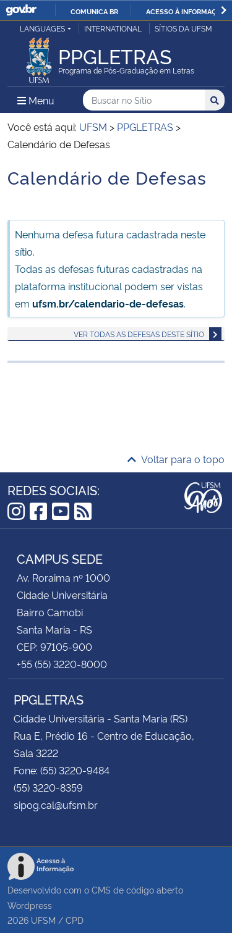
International (113, 28)
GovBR (21, 10)
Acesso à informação (186, 11)
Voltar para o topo (176, 459)
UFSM (43, 920)
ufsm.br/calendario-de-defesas (108, 303)
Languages (42, 28)
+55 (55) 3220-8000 (62, 664)
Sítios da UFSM (183, 28)
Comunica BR (94, 11)
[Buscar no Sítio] (143, 100)
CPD (75, 920)
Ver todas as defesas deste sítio (139, 333)
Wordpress (29, 905)
